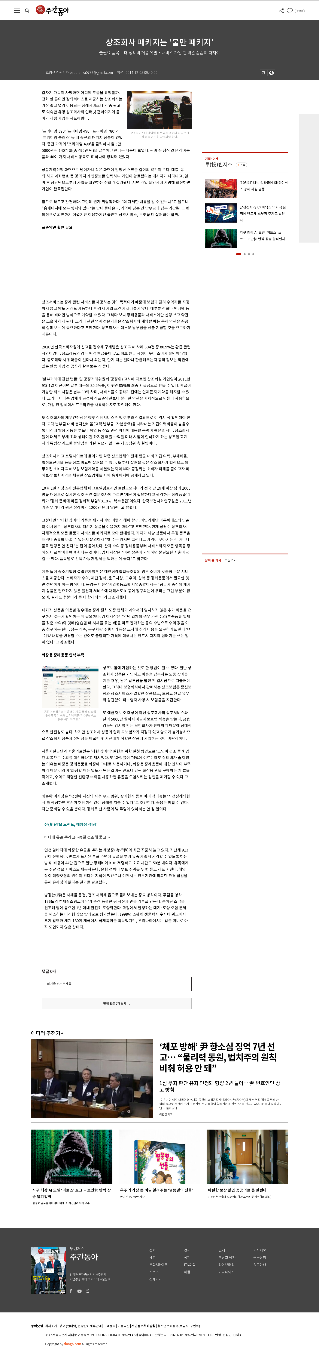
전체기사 (155, 1279)
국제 (187, 1258)
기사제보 (259, 1250)
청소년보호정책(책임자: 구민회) (178, 1326)
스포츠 (154, 1272)
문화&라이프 (158, 1265)
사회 (152, 1258)
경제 (187, 1250)
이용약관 (124, 1326)
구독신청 (259, 1258)
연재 (222, 1250)
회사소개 (51, 1326)
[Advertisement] (106, 264)
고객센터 (110, 1326)
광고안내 (259, 1265)
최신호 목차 (227, 1258)
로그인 (300, 11)
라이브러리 (227, 1265)
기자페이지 (227, 1272)
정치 (152, 1250)
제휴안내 (96, 1326)
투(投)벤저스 (218, 164)
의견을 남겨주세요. (59, 984)
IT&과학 (190, 1265)
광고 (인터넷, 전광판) (73, 1326)
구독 (242, 165)
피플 (187, 1272)
